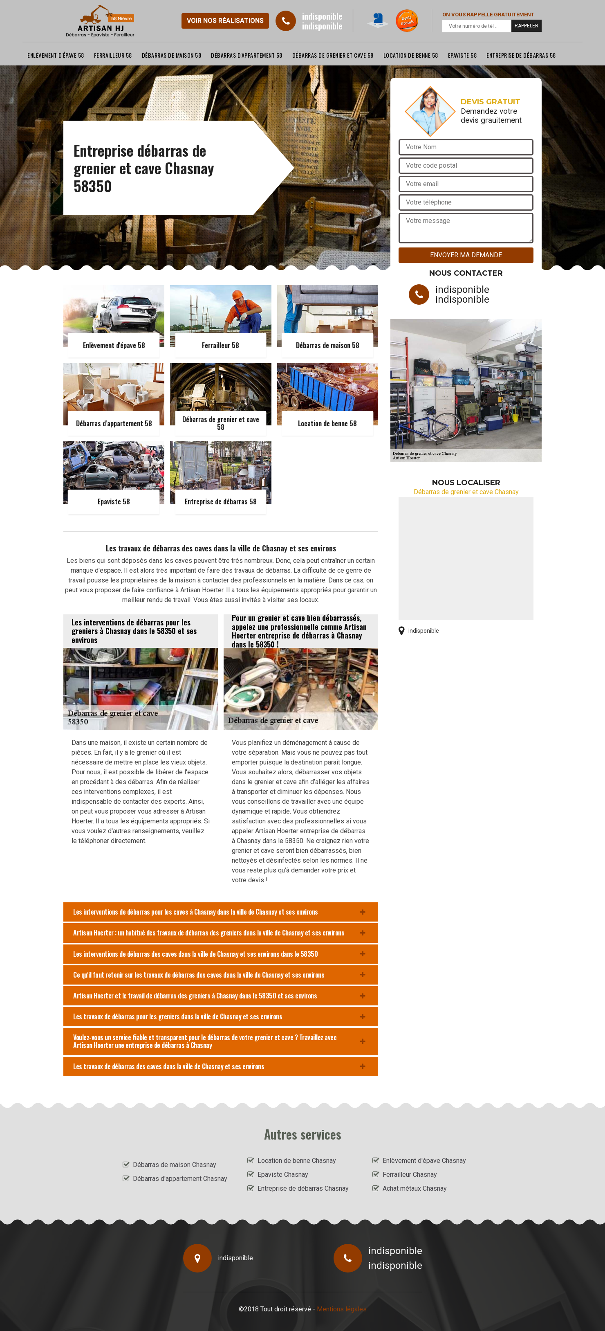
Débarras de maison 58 (172, 55)
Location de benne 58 (410, 55)
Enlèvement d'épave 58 (55, 55)
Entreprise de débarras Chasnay (303, 1188)
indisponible (322, 16)
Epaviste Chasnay (283, 1174)
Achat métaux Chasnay (415, 1188)
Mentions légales (342, 1309)
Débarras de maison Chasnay (174, 1165)
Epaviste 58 (462, 55)
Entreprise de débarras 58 (521, 55)
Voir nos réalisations (225, 21)
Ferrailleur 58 (113, 55)
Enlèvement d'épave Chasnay (424, 1161)
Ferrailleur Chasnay (410, 1174)
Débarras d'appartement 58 (246, 55)
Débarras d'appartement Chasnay (180, 1179)
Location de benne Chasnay (297, 1161)
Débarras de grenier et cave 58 (333, 55)
